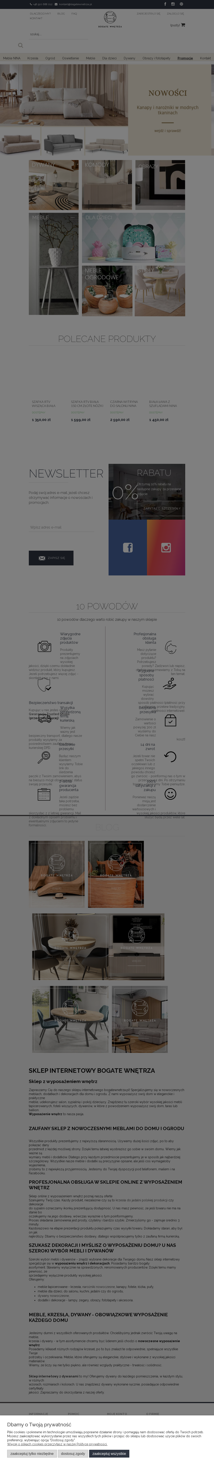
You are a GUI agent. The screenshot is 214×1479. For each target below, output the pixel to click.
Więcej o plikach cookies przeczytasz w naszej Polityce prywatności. (57, 1444)
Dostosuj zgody (73, 1454)
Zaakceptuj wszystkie (109, 1454)
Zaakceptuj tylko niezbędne (32, 1454)
